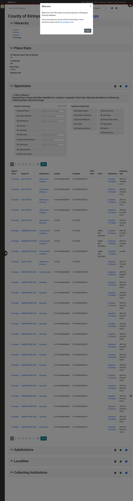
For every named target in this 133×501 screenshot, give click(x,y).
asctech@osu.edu (66, 22)
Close (88, 31)
